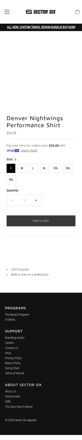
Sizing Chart (12, 370)
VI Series (10, 321)
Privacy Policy (13, 360)
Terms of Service (14, 375)
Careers (9, 345)
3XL (68, 168)
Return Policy (13, 365)
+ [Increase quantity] (36, 200)
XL (44, 168)
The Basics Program (17, 316)
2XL (56, 168)
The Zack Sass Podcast (19, 410)
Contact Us (11, 350)
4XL (11, 179)
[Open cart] (77, 12)
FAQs (8, 355)
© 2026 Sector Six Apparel (20, 420)
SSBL (8, 405)
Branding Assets (14, 339)
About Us (10, 394)
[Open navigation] (7, 11)
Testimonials (12, 399)
